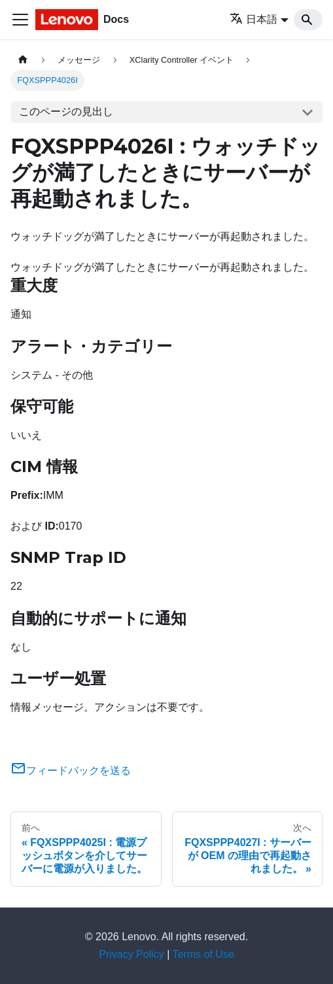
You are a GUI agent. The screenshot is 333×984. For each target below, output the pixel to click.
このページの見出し (66, 111)
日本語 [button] (253, 19)
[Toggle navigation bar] (20, 19)
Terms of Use (203, 954)
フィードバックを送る (70, 770)
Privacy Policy (131, 954)
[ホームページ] (22, 60)
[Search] (308, 19)
